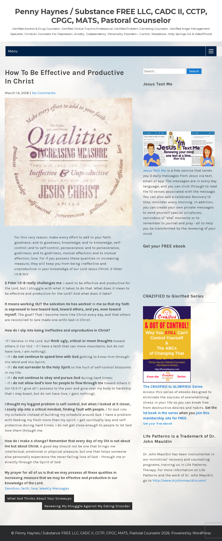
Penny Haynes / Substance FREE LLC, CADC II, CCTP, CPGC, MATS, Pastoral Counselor (111, 16)
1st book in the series (160, 413)
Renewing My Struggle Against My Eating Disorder (87, 506)
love (34, 488)
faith (25, 488)
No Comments (44, 93)
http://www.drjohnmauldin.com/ (179, 480)
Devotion (12, 488)
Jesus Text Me (154, 170)
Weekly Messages (54, 488)
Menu (13, 51)
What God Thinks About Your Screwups (39, 498)
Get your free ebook (157, 423)
